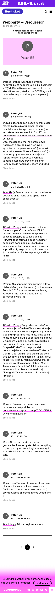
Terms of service (11, 26)
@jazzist (7, 404)
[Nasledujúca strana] (33, 547)
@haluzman (9, 483)
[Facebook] (28, 590)
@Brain (7, 123)
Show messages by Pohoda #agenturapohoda (27, 32)
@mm (6, 442)
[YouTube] (33, 590)
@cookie (7, 192)
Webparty (11, 22)
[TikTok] (46, 590)
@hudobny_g (10, 524)
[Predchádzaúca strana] (21, 547)
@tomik (7, 284)
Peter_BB (16, 72)
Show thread (9, 98)
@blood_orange (12, 81)
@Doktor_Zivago (12, 227)
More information (21, 582)
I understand (42, 583)
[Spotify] (41, 590)
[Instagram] (37, 590)
